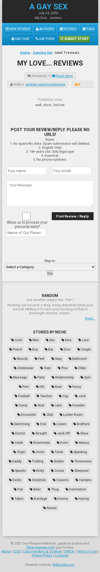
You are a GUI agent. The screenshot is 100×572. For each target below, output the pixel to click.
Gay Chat (20, 39)
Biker (35, 489)
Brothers (81, 424)
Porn (24, 387)
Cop (63, 396)
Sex (50, 340)
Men (34, 340)
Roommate (40, 443)
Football (22, 396)
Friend (15, 349)
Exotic (15, 480)
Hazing (82, 499)
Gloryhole (37, 480)
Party (39, 377)
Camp (21, 405)
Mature (82, 443)
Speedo (18, 471)
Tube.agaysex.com (40, 547)
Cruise (57, 471)
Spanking (78, 452)
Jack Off (62, 433)
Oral (41, 424)
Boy (33, 349)
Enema (61, 499)
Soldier (57, 461)
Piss (63, 368)
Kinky (38, 471)
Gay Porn (44, 39)
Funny (75, 387)
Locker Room (71, 415)
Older (80, 368)
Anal (39, 405)
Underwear (23, 368)
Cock (16, 340)
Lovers (59, 424)
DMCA (69, 551)
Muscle (20, 359)
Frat (18, 489)
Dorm (62, 443)
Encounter (26, 415)
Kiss (66, 340)
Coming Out (42, 53)
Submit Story (74, 39)
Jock (80, 396)
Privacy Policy (42, 555)
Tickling (36, 461)
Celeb (17, 443)
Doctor (18, 433)
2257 (17, 551)
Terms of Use (87, 551)
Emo (65, 349)
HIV (40, 387)
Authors (45, 29)
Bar (49, 349)
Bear (56, 387)
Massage (18, 377)
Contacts (62, 555)
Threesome (81, 461)
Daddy (15, 461)
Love (83, 340)
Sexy (56, 359)
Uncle (38, 452)
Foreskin (77, 405)
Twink (57, 452)
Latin (56, 405)
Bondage (38, 499)
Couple (84, 349)
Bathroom (78, 359)
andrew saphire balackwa (45, 84)
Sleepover (80, 471)
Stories (68, 29)
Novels (50, 508)
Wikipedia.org (63, 565)
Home (25, 53)
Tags (88, 29)
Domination (76, 489)
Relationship (63, 377)
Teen (45, 368)
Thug (53, 489)
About (6, 551)
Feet (40, 359)
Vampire (83, 480)
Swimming (20, 424)
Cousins (61, 480)
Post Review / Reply (72, 216)
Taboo (17, 499)
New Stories (18, 29)
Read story (62, 76)
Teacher (44, 396)
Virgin (19, 452)
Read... (90, 318)
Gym (86, 377)
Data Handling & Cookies (42, 551)
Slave (82, 433)
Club (48, 415)
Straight (39, 433)
